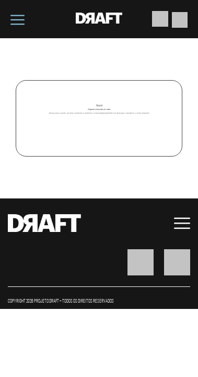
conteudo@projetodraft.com (105, 113)
